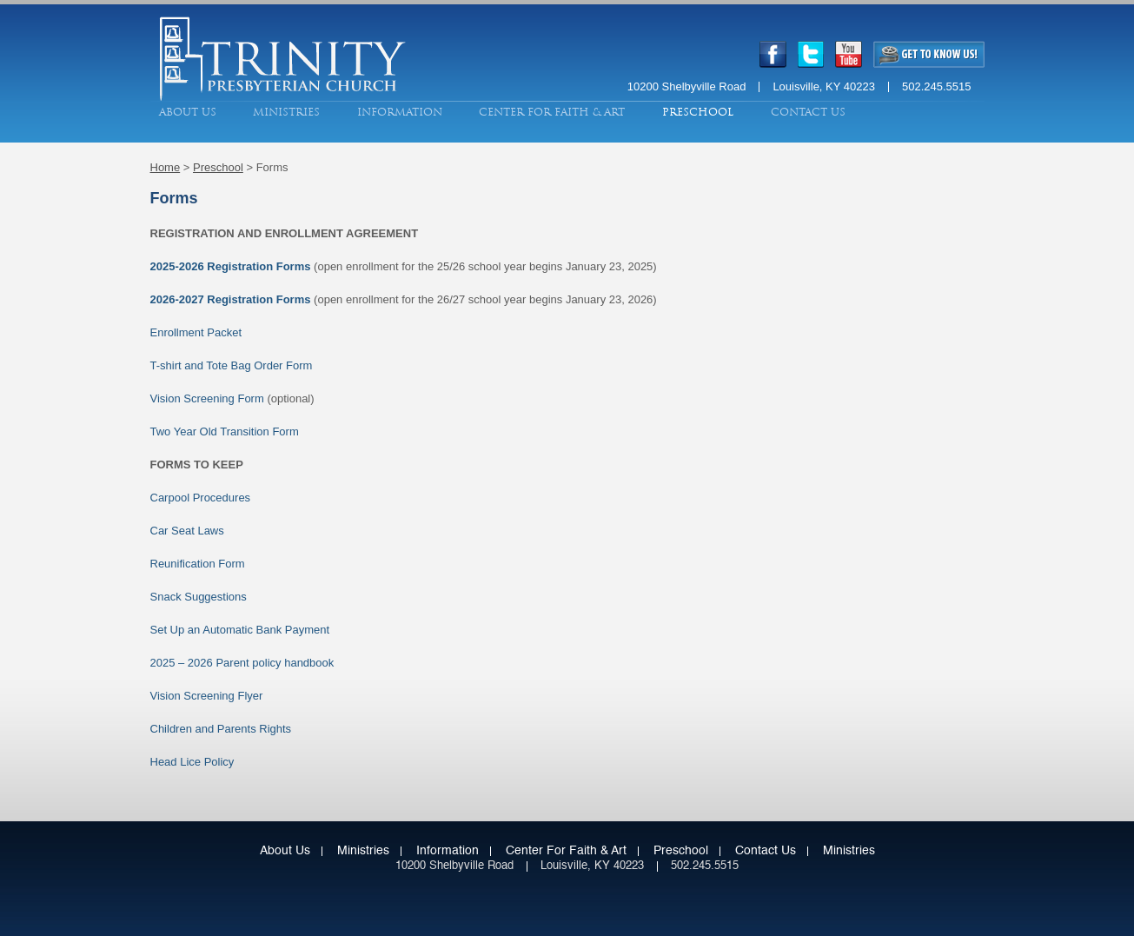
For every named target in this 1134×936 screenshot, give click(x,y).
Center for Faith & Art (552, 112)
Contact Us (808, 112)
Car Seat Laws (187, 530)
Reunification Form (197, 563)
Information (399, 112)
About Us (187, 112)
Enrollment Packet (196, 332)
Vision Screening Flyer (206, 695)
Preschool (697, 112)
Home (165, 167)
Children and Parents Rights (221, 728)
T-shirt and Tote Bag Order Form (231, 365)
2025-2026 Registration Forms (230, 266)
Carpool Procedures (200, 497)
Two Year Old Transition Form (224, 431)
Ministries (286, 112)
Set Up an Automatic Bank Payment (240, 629)
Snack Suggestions (198, 596)
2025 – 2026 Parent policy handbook (242, 662)
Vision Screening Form (207, 398)
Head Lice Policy (192, 761)
